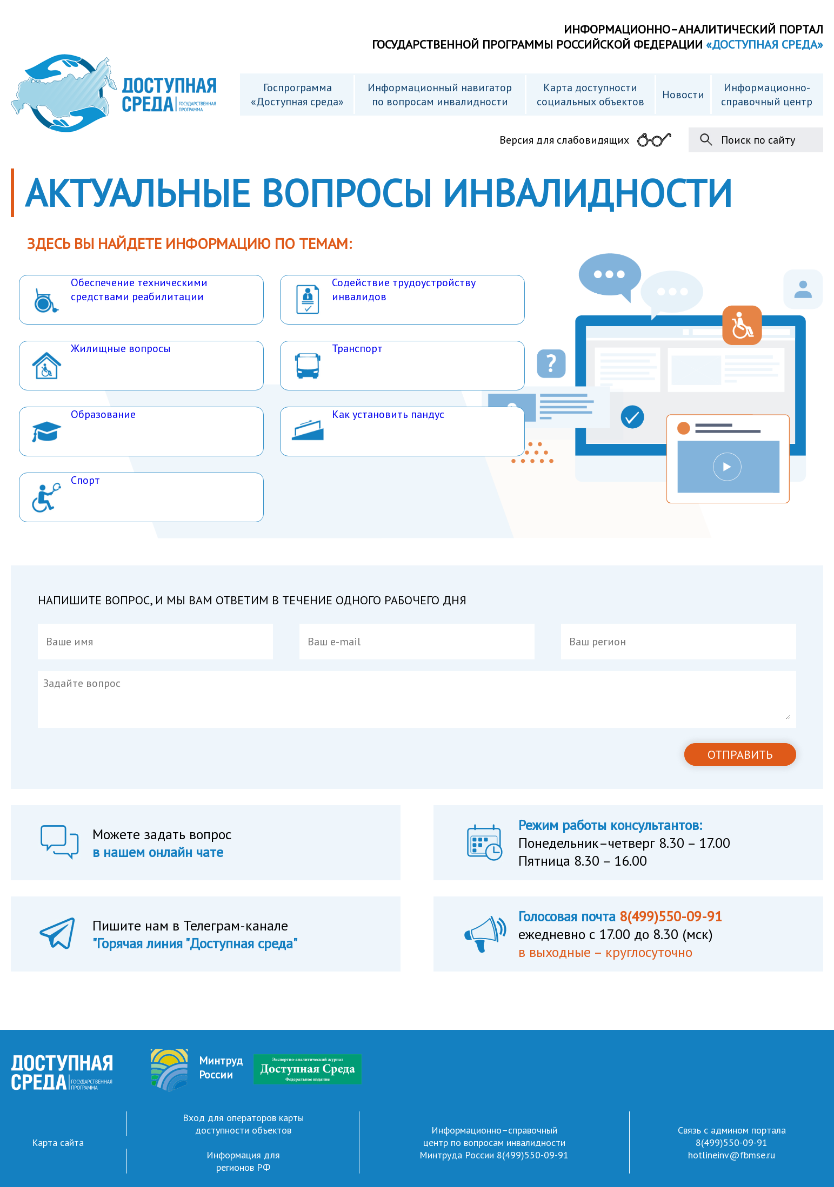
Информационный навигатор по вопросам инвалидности (440, 94)
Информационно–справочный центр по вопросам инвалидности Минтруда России (492, 1142)
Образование (83, 427)
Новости (683, 94)
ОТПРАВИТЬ (740, 754)
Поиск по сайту (758, 140)
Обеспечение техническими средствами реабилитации (119, 295)
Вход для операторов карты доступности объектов (243, 1123)
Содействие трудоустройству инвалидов (383, 295)
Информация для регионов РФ (243, 1161)
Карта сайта (58, 1142)
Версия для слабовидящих (564, 140)
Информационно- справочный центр (766, 94)
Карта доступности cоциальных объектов (590, 94)
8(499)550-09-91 (533, 1155)
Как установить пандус (367, 427)
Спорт (65, 493)
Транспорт (337, 361)
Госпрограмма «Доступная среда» (297, 94)
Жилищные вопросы (100, 361)
